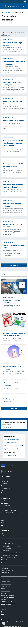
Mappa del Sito (19, 621)
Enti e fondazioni (5, 483)
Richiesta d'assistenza (6, 604)
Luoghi (2, 533)
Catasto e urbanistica (6, 505)
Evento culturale (6, 382)
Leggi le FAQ (4, 599)
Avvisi (2, 525)
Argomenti (8, 12)
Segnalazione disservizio (7, 601)
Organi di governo (5, 486)
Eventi (2, 535)
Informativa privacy (5, 591)
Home (3, 12)
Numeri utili (3, 562)
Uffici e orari (4, 560)
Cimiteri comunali (5, 515)
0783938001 (8, 549)
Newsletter (3, 614)
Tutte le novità (14, 409)
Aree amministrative (6, 479)
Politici (2, 490)
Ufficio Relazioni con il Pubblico (8, 557)
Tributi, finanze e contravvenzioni (9, 512)
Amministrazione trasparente (8, 597)
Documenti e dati (5, 481)
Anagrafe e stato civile (8, 39)
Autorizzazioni (4, 503)
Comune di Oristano (5, 581)
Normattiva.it (4, 588)
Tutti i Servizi (14, 265)
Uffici (2, 493)
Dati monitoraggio (5, 620)
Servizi (17, 620)
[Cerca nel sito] (23, 6)
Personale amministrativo (7, 488)
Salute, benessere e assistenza (8, 510)
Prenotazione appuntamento (8, 603)
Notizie (4, 297)
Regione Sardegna (5, 1)
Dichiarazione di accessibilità (7, 595)
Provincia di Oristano (6, 584)
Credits (8, 621)
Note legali (3, 593)
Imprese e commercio (6, 508)
